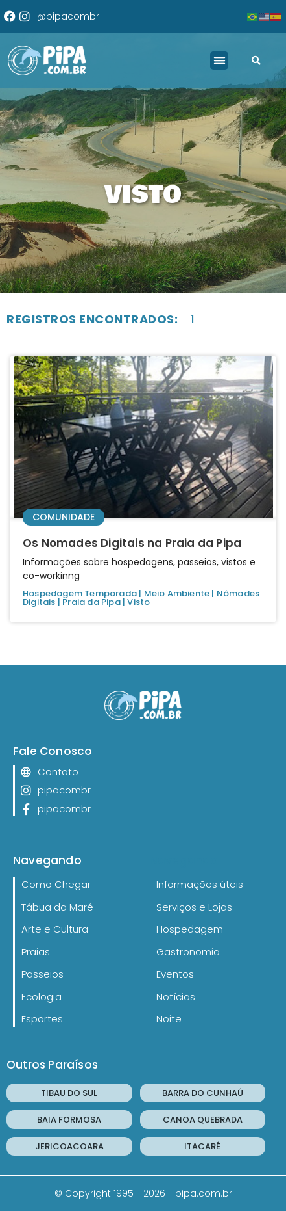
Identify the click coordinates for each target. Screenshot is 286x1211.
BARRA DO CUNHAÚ (202, 1093)
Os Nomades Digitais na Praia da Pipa (132, 543)
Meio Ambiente (177, 593)
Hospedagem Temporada (80, 593)
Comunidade (63, 517)
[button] (219, 60)
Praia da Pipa (91, 602)
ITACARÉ (202, 1146)
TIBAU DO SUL (69, 1093)
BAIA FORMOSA (69, 1119)
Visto (138, 602)
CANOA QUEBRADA (203, 1119)
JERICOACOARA (69, 1146)
